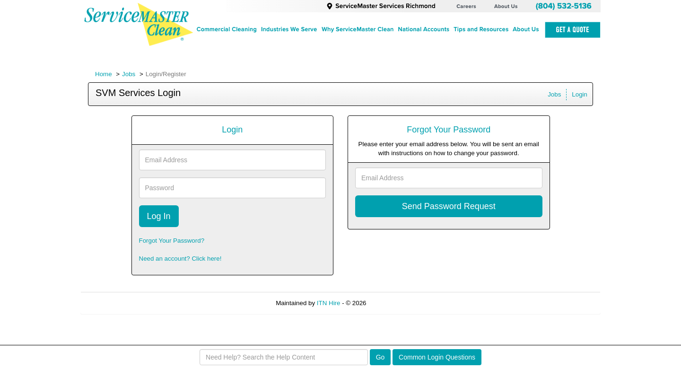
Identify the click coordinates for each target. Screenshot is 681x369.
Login (579, 94)
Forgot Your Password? (172, 240)
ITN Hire (328, 303)
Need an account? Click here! (180, 258)
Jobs (128, 74)
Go (380, 357)
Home (103, 74)
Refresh (394, 303)
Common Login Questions (437, 357)
